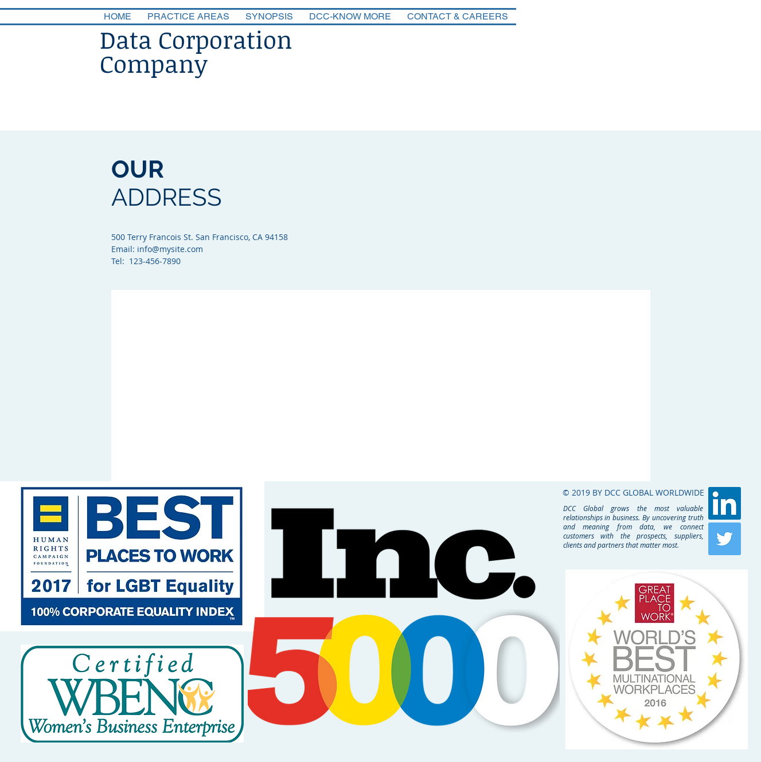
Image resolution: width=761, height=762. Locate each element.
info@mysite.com (170, 248)
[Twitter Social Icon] (724, 539)
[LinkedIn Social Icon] (724, 503)
